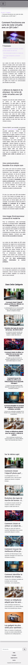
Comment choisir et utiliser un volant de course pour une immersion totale (14, 353)
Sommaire (7, 46)
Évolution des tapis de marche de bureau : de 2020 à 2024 (14, 329)
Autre (14, 660)
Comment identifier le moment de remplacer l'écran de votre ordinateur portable (14, 407)
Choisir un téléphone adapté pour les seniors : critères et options (14, 433)
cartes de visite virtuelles (11, 129)
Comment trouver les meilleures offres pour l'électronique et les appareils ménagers (14, 380)
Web (14, 652)
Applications (14, 657)
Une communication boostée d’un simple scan (13, 53)
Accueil (3, 12)
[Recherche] (12, 649)
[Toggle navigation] (3, 3)
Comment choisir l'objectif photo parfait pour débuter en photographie (14, 303)
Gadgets (8, 12)
